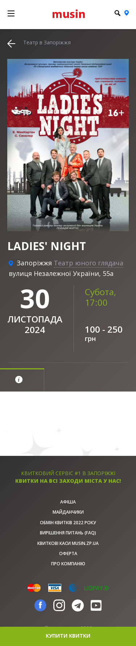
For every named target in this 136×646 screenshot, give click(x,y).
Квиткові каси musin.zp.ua (68, 543)
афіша (68, 502)
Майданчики (68, 512)
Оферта (68, 553)
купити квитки (68, 635)
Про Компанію (68, 564)
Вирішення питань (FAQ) (68, 533)
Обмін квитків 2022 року (68, 522)
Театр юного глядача (88, 262)
